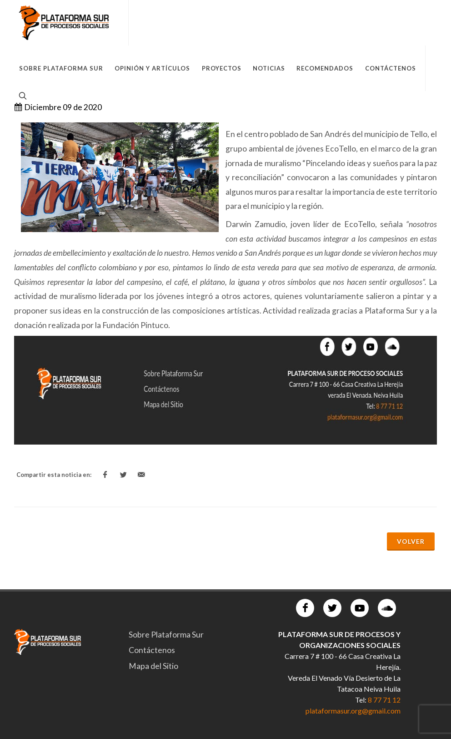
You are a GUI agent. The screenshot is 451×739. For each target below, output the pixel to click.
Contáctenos (152, 650)
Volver (411, 541)
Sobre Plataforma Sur (166, 634)
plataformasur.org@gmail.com (353, 710)
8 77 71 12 (384, 699)
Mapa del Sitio (153, 666)
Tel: (361, 699)
